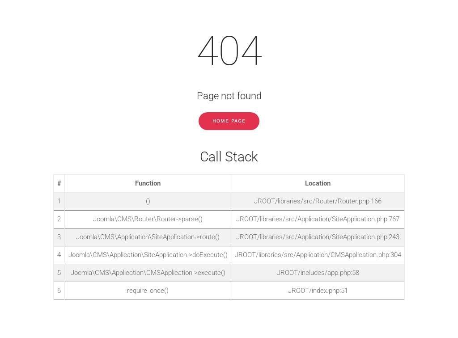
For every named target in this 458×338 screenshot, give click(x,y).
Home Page (229, 121)
